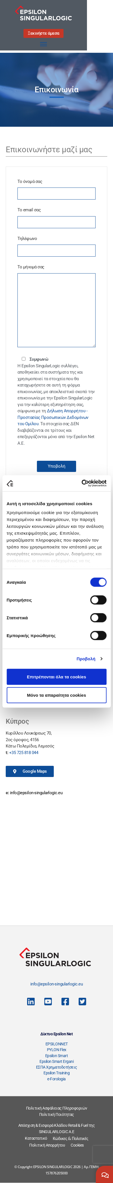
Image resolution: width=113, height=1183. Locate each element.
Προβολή (86, 658)
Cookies (77, 1145)
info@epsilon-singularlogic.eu (36, 792)
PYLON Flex (56, 1049)
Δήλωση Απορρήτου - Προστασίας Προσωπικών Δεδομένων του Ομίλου (52, 417)
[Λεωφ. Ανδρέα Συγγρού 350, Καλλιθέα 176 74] (56, 862)
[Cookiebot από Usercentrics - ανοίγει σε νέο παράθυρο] (81, 483)
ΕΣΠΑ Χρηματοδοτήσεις (56, 1067)
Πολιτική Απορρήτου (47, 1145)
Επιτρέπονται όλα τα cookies (56, 676)
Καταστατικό (36, 1138)
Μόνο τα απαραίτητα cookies (56, 694)
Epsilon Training (56, 1073)
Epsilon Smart (56, 1055)
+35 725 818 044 (23, 752)
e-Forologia (56, 1079)
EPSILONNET (56, 1044)
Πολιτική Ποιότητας (56, 1114)
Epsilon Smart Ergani (56, 1061)
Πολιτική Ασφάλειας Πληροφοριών (56, 1108)
